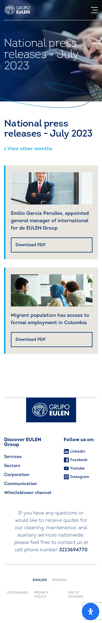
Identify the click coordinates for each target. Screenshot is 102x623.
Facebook (76, 460)
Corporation (16, 475)
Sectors (12, 466)
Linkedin (74, 451)
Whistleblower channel (27, 493)
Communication (20, 484)
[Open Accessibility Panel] (90, 611)
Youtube (74, 469)
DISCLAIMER (17, 592)
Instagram (76, 476)
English (41, 580)
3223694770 (73, 550)
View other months (28, 149)
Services (13, 457)
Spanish (59, 580)
